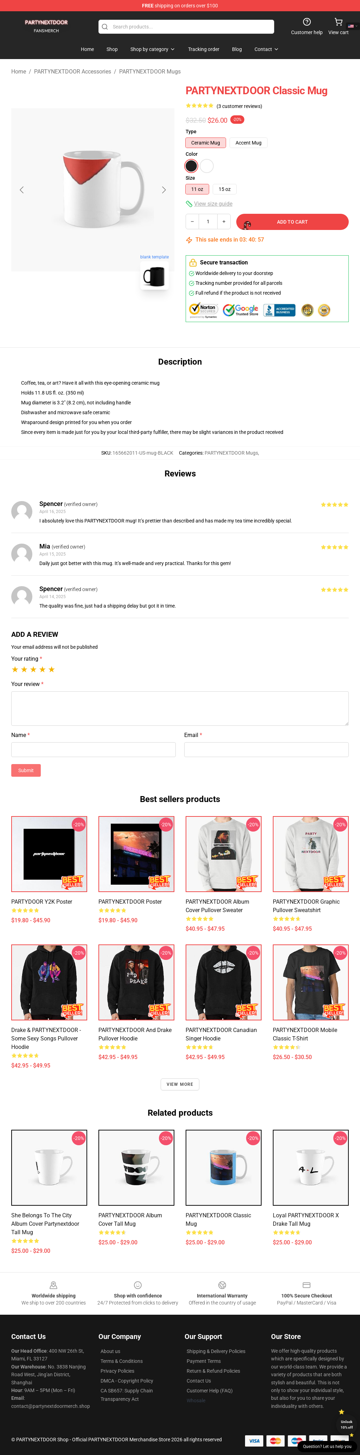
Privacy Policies (117, 1371)
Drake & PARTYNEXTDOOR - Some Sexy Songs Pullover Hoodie (46, 1038)
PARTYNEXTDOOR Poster (130, 901)
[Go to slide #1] (74, 310)
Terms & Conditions (122, 1361)
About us (110, 1351)
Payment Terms (204, 1361)
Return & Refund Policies (213, 1371)
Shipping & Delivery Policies (216, 1351)
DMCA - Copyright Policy (127, 1381)
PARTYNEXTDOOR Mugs (150, 71)
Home (18, 71)
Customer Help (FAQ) (210, 1390)
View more (180, 1084)
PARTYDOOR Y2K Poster (41, 901)
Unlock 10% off (347, 1424)
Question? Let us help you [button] (327, 1446)
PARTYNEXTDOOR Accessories (72, 71)
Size (190, 178)
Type (191, 131)
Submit (26, 770)
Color (192, 154)
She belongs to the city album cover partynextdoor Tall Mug (45, 1224)
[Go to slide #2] (111, 310)
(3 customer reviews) (239, 106)
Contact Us (199, 1381)
